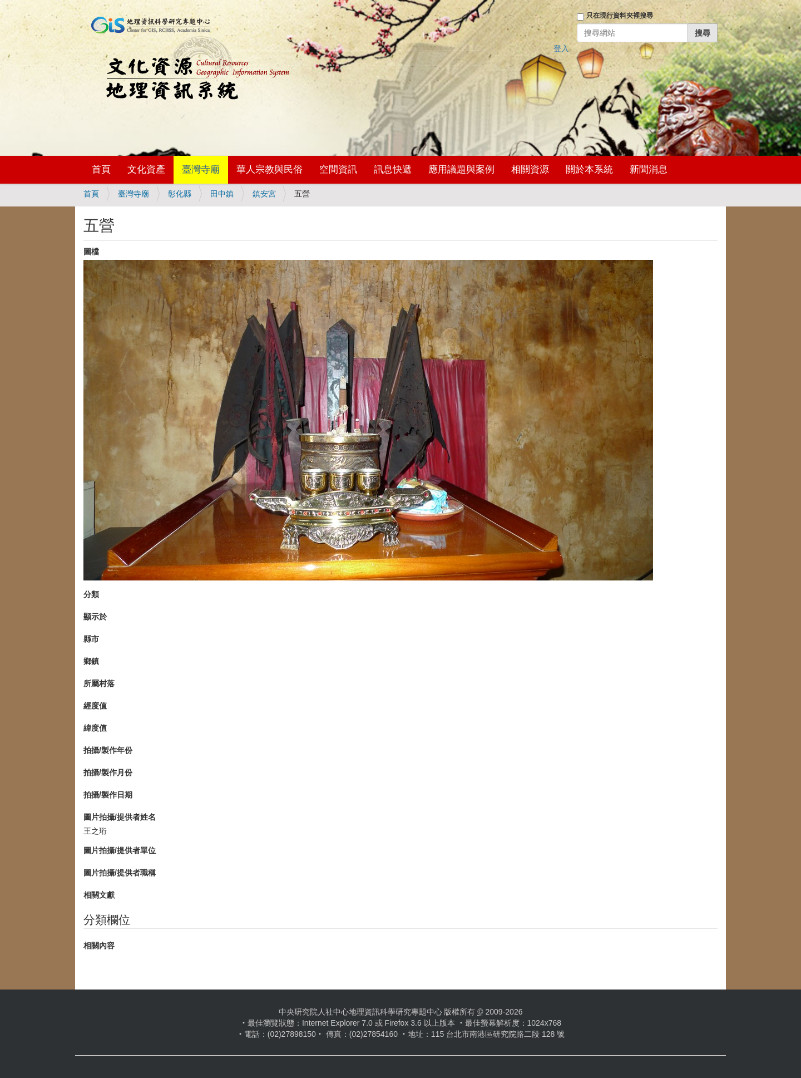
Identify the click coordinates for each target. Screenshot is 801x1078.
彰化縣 (179, 193)
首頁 (101, 169)
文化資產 (146, 169)
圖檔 (91, 251)
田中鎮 (222, 193)
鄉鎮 (91, 661)
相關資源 (530, 169)
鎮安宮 (264, 193)
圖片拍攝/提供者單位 (119, 850)
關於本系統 (589, 169)
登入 (561, 48)
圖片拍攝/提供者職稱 (119, 872)
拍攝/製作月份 (107, 772)
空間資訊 (338, 169)
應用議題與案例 (461, 169)
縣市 (91, 638)
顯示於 (95, 616)
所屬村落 (99, 683)
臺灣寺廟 (201, 169)
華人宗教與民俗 (269, 169)
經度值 (95, 705)
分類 (91, 594)
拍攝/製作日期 (107, 794)
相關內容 (99, 945)
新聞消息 (649, 169)
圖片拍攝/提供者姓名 (119, 817)
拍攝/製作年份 (107, 750)
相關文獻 (99, 894)
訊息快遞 (393, 169)
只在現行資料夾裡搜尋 (619, 15)
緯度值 (95, 727)
